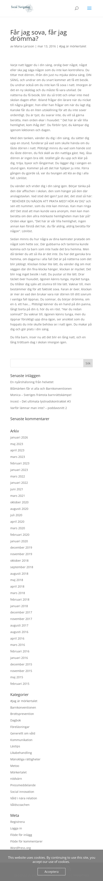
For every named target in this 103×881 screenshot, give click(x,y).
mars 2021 (17, 496)
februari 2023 (19, 463)
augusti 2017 (19, 625)
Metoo (14, 766)
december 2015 (21, 664)
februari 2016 (19, 651)
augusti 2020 (19, 509)
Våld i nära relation (23, 798)
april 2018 (17, 586)
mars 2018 (17, 593)
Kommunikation (21, 740)
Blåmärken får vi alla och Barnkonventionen (41, 389)
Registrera (17, 822)
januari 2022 (19, 483)
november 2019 (21, 554)
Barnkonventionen (23, 707)
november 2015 (21, 671)
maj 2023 (16, 444)
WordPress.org (20, 848)
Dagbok (15, 720)
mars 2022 (17, 476)
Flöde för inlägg (21, 835)
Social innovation (22, 792)
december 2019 (21, 547)
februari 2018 (19, 599)
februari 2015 (19, 684)
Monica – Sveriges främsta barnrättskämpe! (41, 395)
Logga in (16, 828)
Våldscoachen (20, 805)
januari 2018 (19, 606)
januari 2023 (19, 470)
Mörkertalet (18, 772)
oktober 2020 (19, 502)
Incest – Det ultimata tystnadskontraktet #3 (40, 401)
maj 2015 (16, 677)
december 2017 (21, 612)
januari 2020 (19, 541)
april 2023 (17, 450)
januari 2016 (19, 658)
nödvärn (16, 779)
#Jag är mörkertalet (72, 46)
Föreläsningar (20, 727)
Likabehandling (21, 753)
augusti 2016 (19, 632)
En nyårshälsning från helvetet (31, 382)
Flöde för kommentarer (26, 841)
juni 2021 (16, 489)
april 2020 (17, 522)
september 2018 (21, 567)
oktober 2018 (19, 560)
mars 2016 (17, 645)
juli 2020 (16, 515)
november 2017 (21, 619)
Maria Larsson (24, 46)
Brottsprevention (22, 714)
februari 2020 (19, 535)
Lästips (15, 746)
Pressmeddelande (23, 785)
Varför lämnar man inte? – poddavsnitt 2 (38, 408)
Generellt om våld (22, 733)
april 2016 (17, 638)
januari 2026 (19, 437)
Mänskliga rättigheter (25, 759)
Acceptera (51, 871)
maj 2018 (16, 580)
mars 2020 (17, 528)
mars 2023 (17, 457)
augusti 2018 (19, 574)
